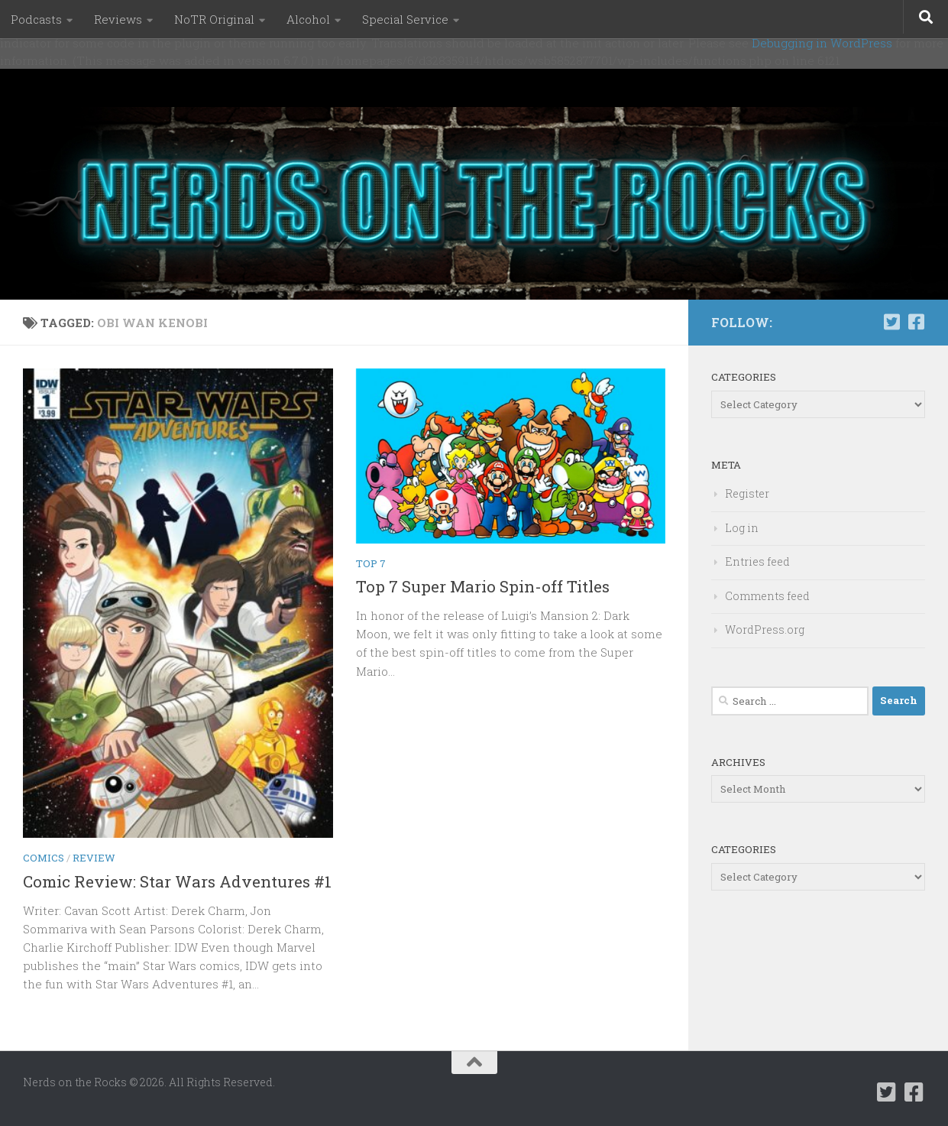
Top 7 (371, 563)
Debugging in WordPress (822, 42)
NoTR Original (214, 19)
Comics (43, 858)
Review (94, 858)
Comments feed (767, 596)
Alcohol (308, 19)
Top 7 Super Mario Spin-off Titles (483, 586)
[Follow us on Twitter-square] (891, 322)
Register (747, 493)
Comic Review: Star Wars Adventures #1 (177, 881)
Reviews (118, 19)
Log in (742, 528)
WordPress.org (764, 629)
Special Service (405, 19)
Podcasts (36, 19)
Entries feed (757, 561)
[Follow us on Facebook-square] (916, 322)
